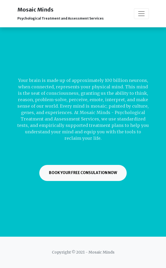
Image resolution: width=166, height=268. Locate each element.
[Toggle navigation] (141, 13)
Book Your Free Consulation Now (83, 173)
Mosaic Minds (60, 13)
